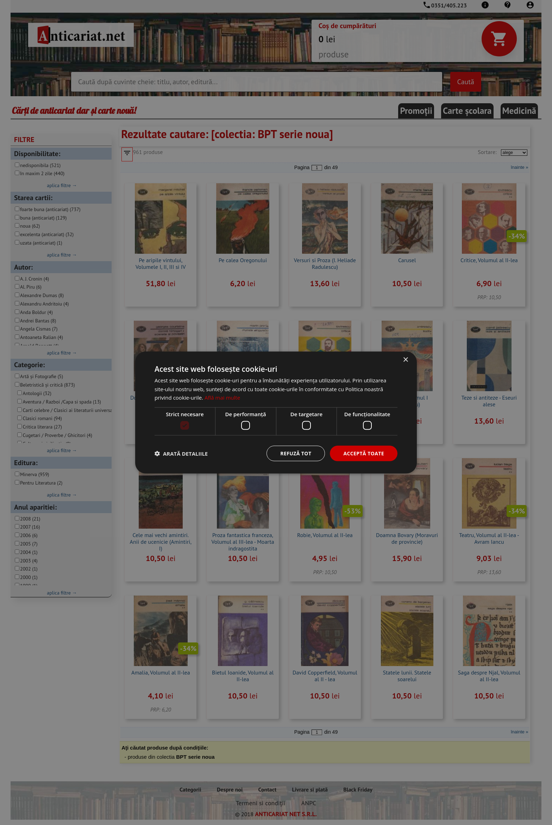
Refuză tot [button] (295, 453)
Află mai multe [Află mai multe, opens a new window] (222, 397)
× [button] (405, 359)
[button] (181, 453)
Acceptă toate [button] (363, 453)
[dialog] (276, 412)
